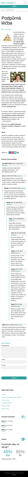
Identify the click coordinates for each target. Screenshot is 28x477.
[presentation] (12, 373)
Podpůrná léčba (5, 406)
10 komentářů (7, 29)
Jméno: (3, 359)
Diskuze (3, 394)
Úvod (2, 10)
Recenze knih (5, 408)
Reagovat (4, 165)
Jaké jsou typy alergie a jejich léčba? (11, 397)
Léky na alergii (5, 400)
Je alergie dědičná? (6, 403)
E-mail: (3, 365)
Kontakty (14, 474)
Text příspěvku (5, 345)
